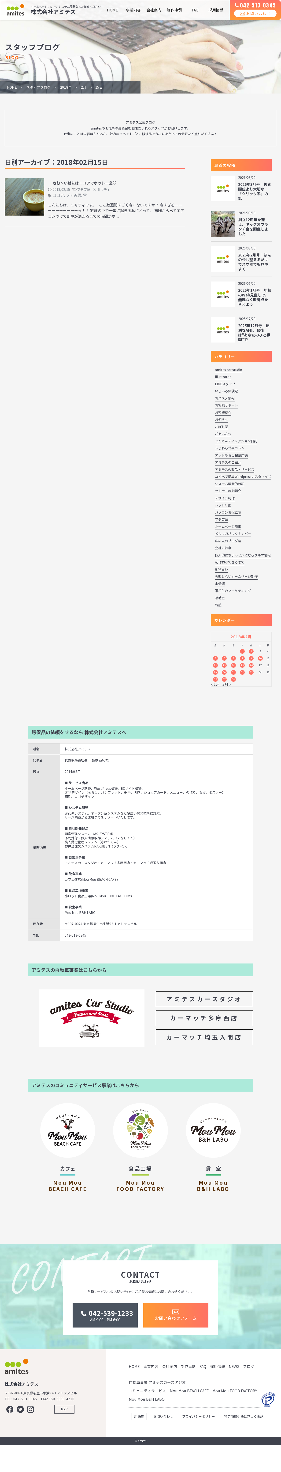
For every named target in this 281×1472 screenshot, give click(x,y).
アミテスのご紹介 (228, 462)
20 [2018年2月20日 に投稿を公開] (224, 672)
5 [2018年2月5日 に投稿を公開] (215, 658)
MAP (64, 1440)
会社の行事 (223, 547)
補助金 (220, 597)
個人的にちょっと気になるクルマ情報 (243, 555)
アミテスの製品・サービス (234, 469)
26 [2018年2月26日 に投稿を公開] (215, 679)
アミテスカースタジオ (204, 999)
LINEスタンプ (225, 384)
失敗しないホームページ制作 (236, 576)
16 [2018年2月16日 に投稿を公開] (251, 665)
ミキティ (103, 189)
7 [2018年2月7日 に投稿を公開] (233, 658)
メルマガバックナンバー (233, 533)
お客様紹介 (223, 412)
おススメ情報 (225, 398)
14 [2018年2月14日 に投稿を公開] (233, 665)
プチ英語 (83, 189)
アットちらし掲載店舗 (231, 455)
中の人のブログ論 (228, 540)
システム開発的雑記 (229, 483)
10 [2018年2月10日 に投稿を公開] (260, 658)
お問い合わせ (251, 18)
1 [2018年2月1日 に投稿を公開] (242, 651)
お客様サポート (226, 405)
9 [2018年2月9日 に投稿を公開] (251, 658)
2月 (83, 87)
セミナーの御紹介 (228, 490)
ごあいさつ (223, 433)
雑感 (218, 605)
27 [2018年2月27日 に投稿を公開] (224, 679)
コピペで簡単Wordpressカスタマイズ (243, 476)
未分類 (220, 583)
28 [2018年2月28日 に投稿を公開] (233, 679)
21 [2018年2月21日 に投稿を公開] (233, 672)
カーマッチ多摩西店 (204, 1018)
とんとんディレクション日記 (236, 441)
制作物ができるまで (229, 562)
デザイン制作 (225, 498)
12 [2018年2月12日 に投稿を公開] (215, 665)
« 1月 (215, 684)
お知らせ (221, 419)
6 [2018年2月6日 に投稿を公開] (224, 658)
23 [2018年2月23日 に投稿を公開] (251, 672)
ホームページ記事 (228, 526)
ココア (58, 195)
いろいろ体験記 (226, 391)
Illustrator (223, 376)
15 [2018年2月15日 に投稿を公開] (242, 665)
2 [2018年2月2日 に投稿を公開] (251, 651)
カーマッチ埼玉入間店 (204, 1037)
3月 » (226, 684)
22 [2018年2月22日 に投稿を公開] (242, 672)
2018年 (66, 87)
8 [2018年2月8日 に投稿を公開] (242, 658)
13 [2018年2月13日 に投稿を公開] (224, 665)
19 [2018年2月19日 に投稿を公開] (215, 672)
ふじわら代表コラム (229, 448)
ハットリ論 (223, 505)
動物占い (221, 569)
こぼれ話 (221, 426)
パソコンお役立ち (228, 512)
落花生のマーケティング (233, 590)
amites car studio (228, 369)
